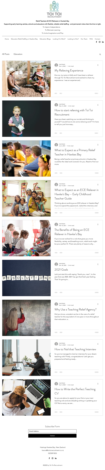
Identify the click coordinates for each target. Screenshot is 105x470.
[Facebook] (96, 42)
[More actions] (98, 65)
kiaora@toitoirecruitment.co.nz (53, 450)
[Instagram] (100, 42)
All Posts (5, 54)
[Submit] (52, 436)
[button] (100, 54)
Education (18, 54)
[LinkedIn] (103, 42)
